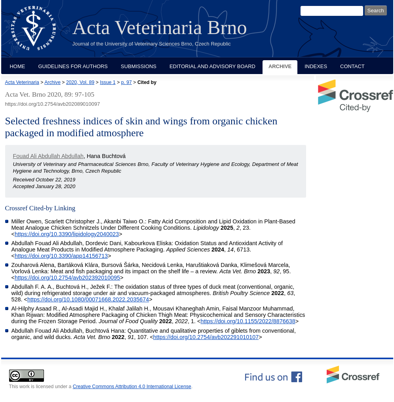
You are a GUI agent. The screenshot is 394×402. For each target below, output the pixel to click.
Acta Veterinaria (22, 82)
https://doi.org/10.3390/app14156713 (61, 256)
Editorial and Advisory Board (212, 66)
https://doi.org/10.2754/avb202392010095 (67, 277)
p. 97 (126, 82)
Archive (279, 66)
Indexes (316, 66)
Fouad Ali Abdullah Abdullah (48, 156)
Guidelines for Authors (73, 66)
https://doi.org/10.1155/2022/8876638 (248, 321)
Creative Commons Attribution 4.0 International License (132, 386)
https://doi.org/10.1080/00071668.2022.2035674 (88, 299)
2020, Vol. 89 (80, 82)
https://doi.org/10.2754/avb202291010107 (206, 337)
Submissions (138, 66)
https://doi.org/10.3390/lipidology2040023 (67, 234)
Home (17, 66)
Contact (352, 66)
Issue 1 (107, 82)
